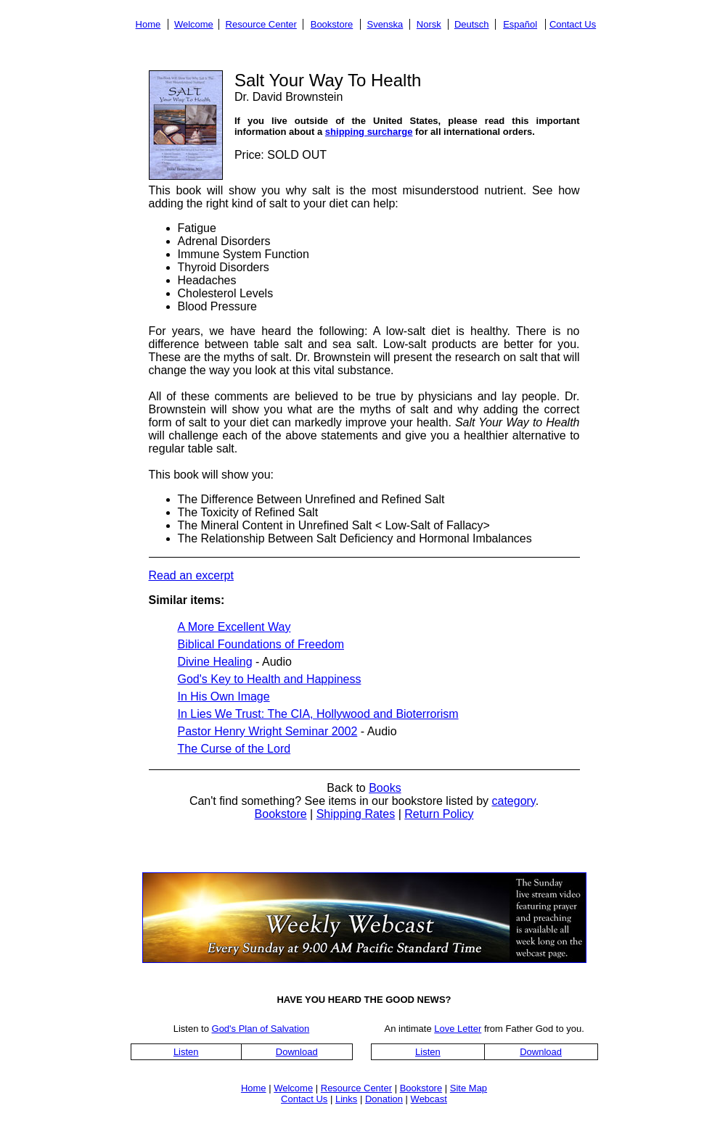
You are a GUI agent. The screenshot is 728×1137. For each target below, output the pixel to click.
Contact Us (572, 24)
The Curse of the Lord (234, 749)
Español (520, 24)
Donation (384, 1098)
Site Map (468, 1088)
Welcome (193, 24)
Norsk (429, 24)
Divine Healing (215, 662)
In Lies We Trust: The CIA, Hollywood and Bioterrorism (318, 714)
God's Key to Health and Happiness (269, 679)
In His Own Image (224, 696)
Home (148, 24)
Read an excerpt (191, 575)
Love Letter (457, 1028)
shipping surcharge (369, 131)
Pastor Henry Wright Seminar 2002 (268, 731)
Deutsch (471, 24)
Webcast (429, 1098)
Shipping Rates (356, 814)
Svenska (385, 24)
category (513, 801)
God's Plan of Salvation (261, 1028)
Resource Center (261, 24)
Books (385, 788)
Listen (186, 1051)
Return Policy (438, 814)
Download (297, 1051)
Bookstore (332, 24)
